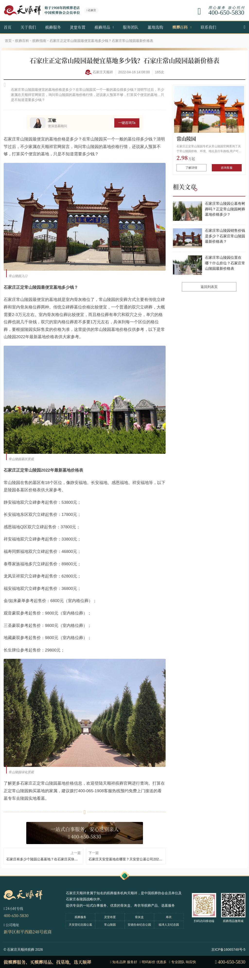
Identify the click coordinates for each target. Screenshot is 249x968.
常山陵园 (186, 138)
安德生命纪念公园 (139, 924)
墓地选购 (155, 27)
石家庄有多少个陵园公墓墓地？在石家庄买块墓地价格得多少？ (43, 859)
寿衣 (169, 917)
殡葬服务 (53, 27)
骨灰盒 (139, 917)
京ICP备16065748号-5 (228, 949)
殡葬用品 (102, 27)
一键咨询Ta (126, 123)
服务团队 (130, 27)
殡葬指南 (39, 41)
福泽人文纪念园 (169, 924)
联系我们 (208, 27)
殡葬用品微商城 (233, 921)
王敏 (52, 120)
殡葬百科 (180, 27)
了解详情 (191, 167)
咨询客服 (226, 167)
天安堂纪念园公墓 (80, 924)
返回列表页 (209, 287)
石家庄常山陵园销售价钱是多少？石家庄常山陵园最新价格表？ (225, 235)
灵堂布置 (77, 27)
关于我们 (28, 27)
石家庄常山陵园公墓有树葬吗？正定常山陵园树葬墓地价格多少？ (225, 208)
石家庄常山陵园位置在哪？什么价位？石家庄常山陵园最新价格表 (225, 262)
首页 (7, 27)
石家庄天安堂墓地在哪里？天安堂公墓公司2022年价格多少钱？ (126, 859)
